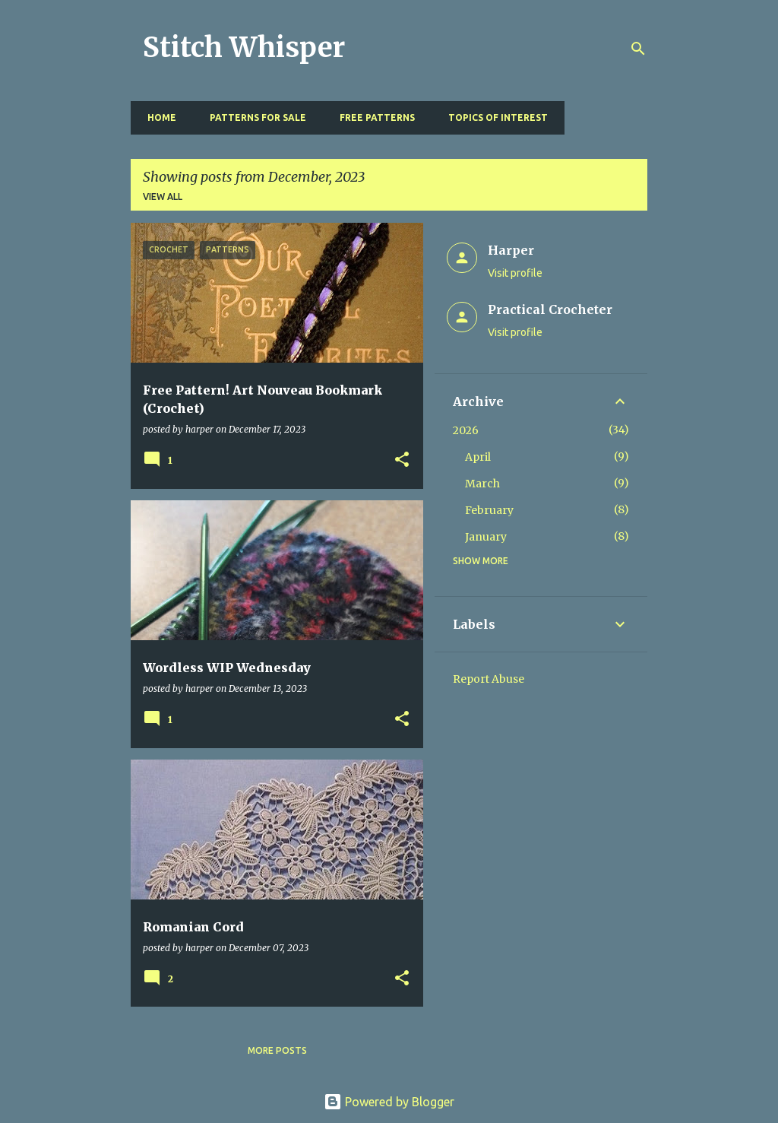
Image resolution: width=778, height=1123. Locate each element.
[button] (402, 460)
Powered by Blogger (389, 1102)
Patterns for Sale (253, 117)
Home (157, 117)
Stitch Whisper (244, 47)
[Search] (638, 48)
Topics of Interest (493, 117)
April (478, 457)
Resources (604, 117)
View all (162, 196)
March (482, 483)
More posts (277, 1050)
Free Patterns (372, 117)
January (486, 537)
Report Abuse (488, 679)
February (489, 510)
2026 (466, 430)
